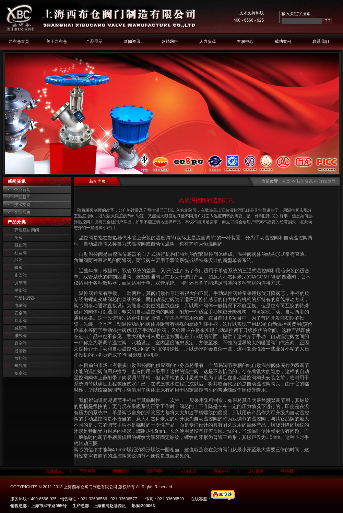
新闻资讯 (132, 41)
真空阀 (20, 343)
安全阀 (20, 313)
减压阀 (20, 328)
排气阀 (20, 335)
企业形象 (22, 212)
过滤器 (20, 350)
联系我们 (320, 41)
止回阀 (20, 275)
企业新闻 (22, 189)
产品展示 (94, 41)
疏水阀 (20, 320)
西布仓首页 (19, 41)
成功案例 (283, 41)
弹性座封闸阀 (26, 230)
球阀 (18, 260)
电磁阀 (20, 305)
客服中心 (245, 41)
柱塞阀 (20, 252)
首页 (286, 181)
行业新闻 (22, 197)
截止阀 (20, 245)
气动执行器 (24, 298)
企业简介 (54, 471)
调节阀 (20, 283)
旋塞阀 (20, 373)
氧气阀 (20, 365)
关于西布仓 (56, 41)
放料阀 (20, 358)
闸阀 (18, 237)
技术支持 (22, 204)
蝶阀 (18, 267)
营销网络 (170, 41)
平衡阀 (20, 290)
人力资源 (207, 41)
